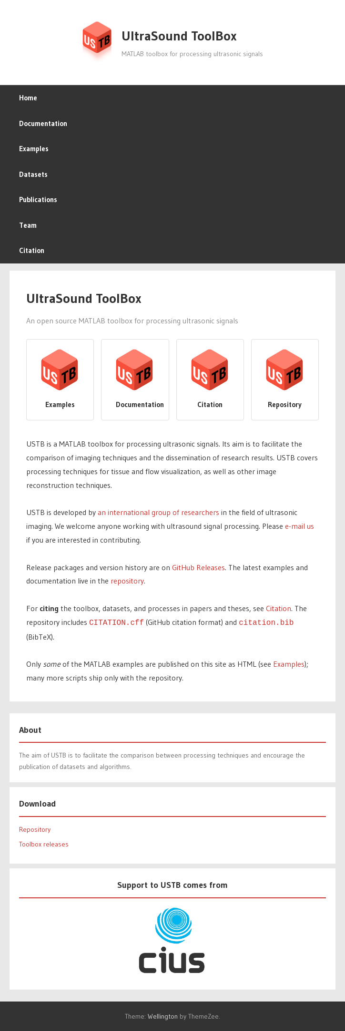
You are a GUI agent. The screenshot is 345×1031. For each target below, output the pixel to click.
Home (28, 97)
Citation (31, 250)
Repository (35, 828)
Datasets (33, 174)
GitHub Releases (198, 567)
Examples (34, 148)
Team (28, 225)
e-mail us (299, 526)
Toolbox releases (44, 843)
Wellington (163, 1015)
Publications (38, 199)
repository (127, 580)
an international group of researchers (158, 512)
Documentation (43, 123)
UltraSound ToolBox (179, 36)
